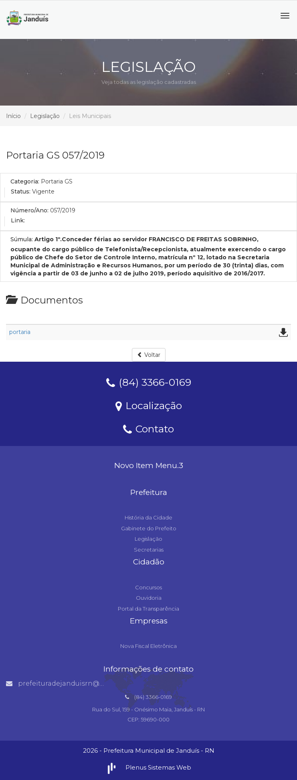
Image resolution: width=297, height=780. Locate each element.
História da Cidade (148, 517)
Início (13, 116)
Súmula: (21, 239)
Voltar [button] (148, 354)
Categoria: (24, 181)
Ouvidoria (149, 598)
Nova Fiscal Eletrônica (148, 646)
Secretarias (149, 549)
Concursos (148, 587)
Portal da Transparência (148, 608)
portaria (19, 332)
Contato (148, 428)
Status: (20, 191)
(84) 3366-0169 (148, 381)
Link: (18, 220)
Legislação (45, 116)
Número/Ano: (29, 210)
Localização (148, 405)
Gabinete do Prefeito (148, 528)
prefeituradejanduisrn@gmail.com (70, 683)
